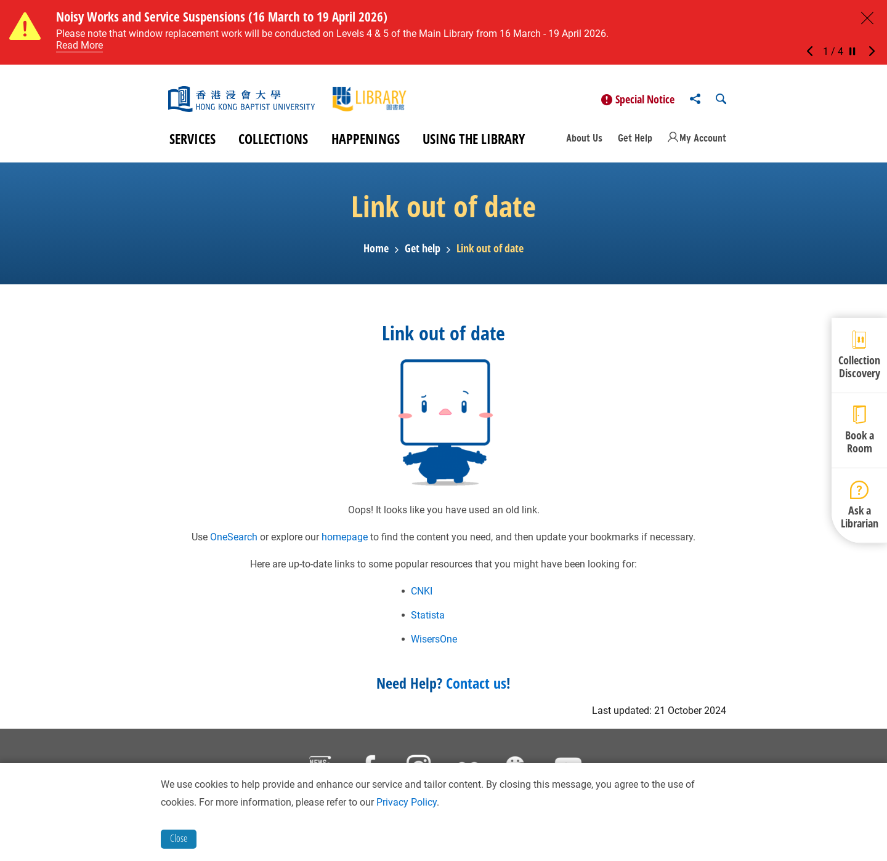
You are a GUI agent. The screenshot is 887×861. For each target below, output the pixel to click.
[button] (813, 51)
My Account (702, 139)
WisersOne (434, 640)
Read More (79, 45)
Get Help (635, 139)
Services (192, 140)
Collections (273, 140)
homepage (345, 538)
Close (178, 838)
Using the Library (474, 140)
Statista (428, 616)
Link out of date (490, 250)
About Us (584, 139)
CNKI (421, 592)
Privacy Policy (406, 802)
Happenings (365, 140)
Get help (422, 250)
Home (376, 250)
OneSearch (233, 538)
